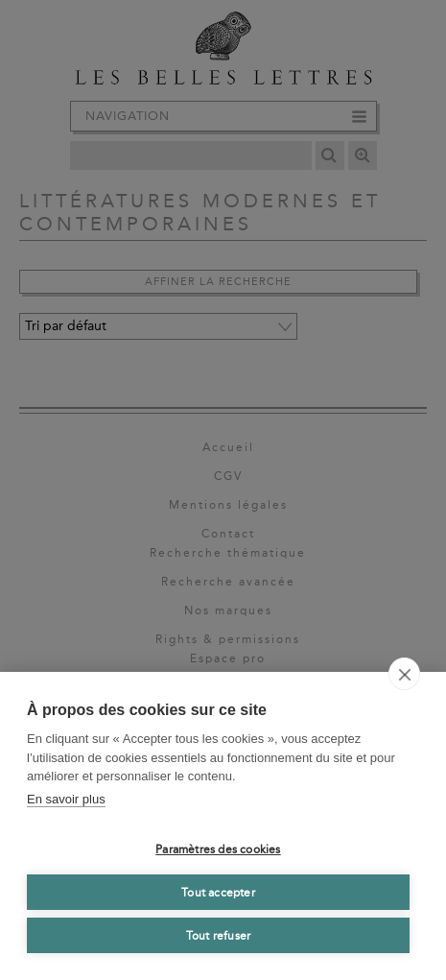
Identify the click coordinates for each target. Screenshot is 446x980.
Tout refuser (218, 936)
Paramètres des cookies (217, 849)
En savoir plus (66, 799)
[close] (404, 673)
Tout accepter (218, 892)
